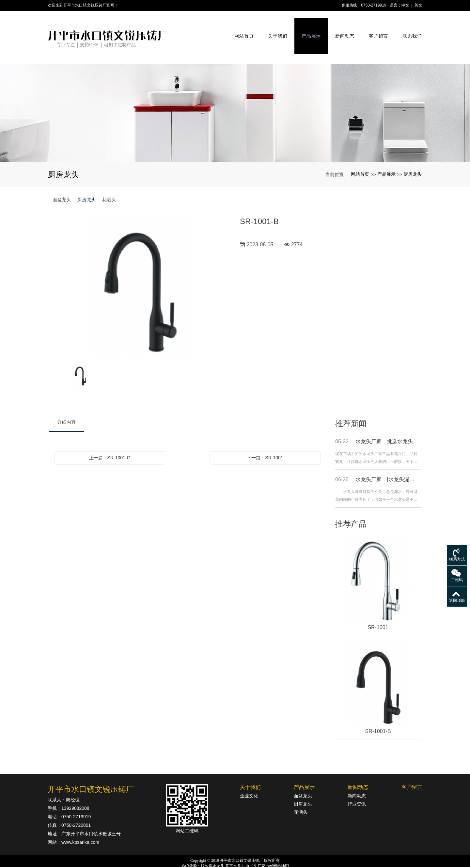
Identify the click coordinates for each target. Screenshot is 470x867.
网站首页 (241, 28)
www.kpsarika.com (80, 824)
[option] (139, 269)
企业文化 (249, 778)
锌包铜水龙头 (212, 848)
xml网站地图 (278, 848)
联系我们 (409, 28)
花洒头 (109, 182)
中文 (405, 5)
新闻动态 (342, 28)
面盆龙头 (62, 182)
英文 (418, 5)
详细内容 (66, 404)
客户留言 (375, 28)
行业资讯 (357, 786)
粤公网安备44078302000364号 (238, 854)
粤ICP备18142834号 (235, 861)
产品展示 (308, 28)
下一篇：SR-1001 (265, 440)
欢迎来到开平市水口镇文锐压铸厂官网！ (83, 5)
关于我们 (275, 28)
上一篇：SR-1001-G (110, 440)
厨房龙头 (412, 156)
